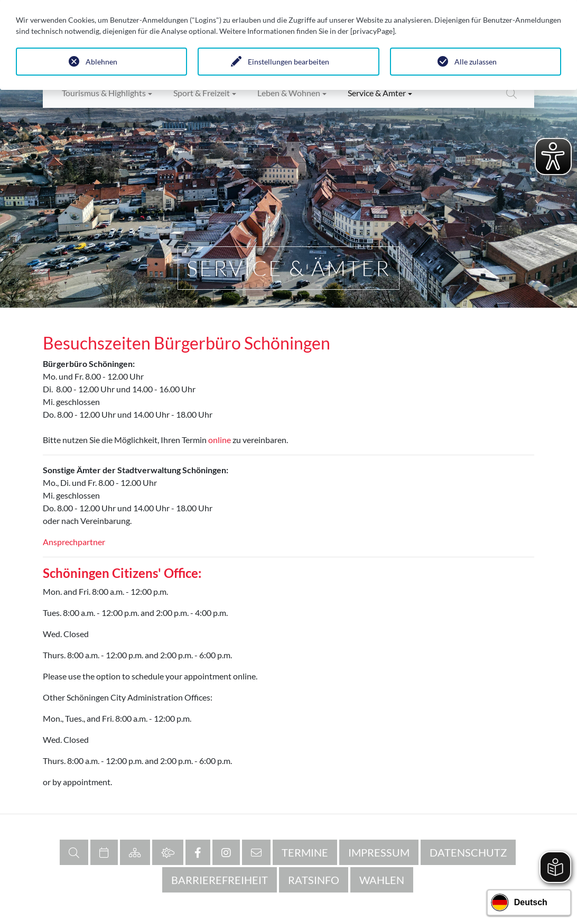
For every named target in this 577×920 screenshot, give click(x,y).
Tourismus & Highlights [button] (104, 93)
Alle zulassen (475, 61)
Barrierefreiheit (219, 879)
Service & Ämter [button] (377, 93)
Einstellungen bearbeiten (288, 61)
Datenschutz (468, 852)
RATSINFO (313, 879)
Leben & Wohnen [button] (288, 93)
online (219, 440)
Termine (305, 852)
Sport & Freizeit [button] (201, 93)
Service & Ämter (288, 268)
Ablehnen (101, 61)
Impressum (379, 852)
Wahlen (381, 879)
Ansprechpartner (74, 542)
